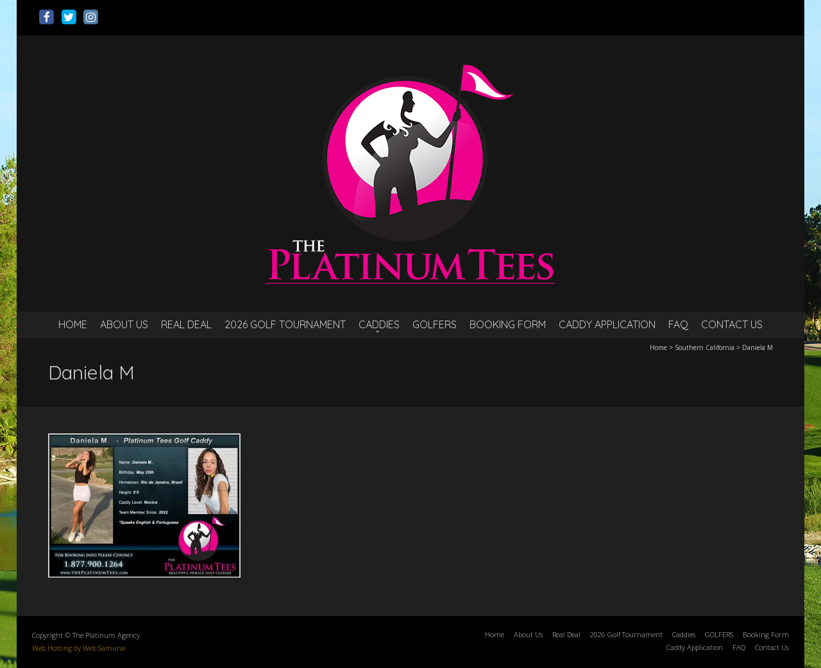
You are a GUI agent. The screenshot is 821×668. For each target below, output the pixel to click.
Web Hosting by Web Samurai (79, 648)
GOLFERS (434, 324)
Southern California (704, 347)
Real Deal (186, 324)
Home (72, 324)
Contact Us (732, 324)
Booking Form (508, 324)
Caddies (379, 324)
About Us (124, 324)
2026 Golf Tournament (285, 324)
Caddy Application (607, 324)
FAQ (678, 324)
